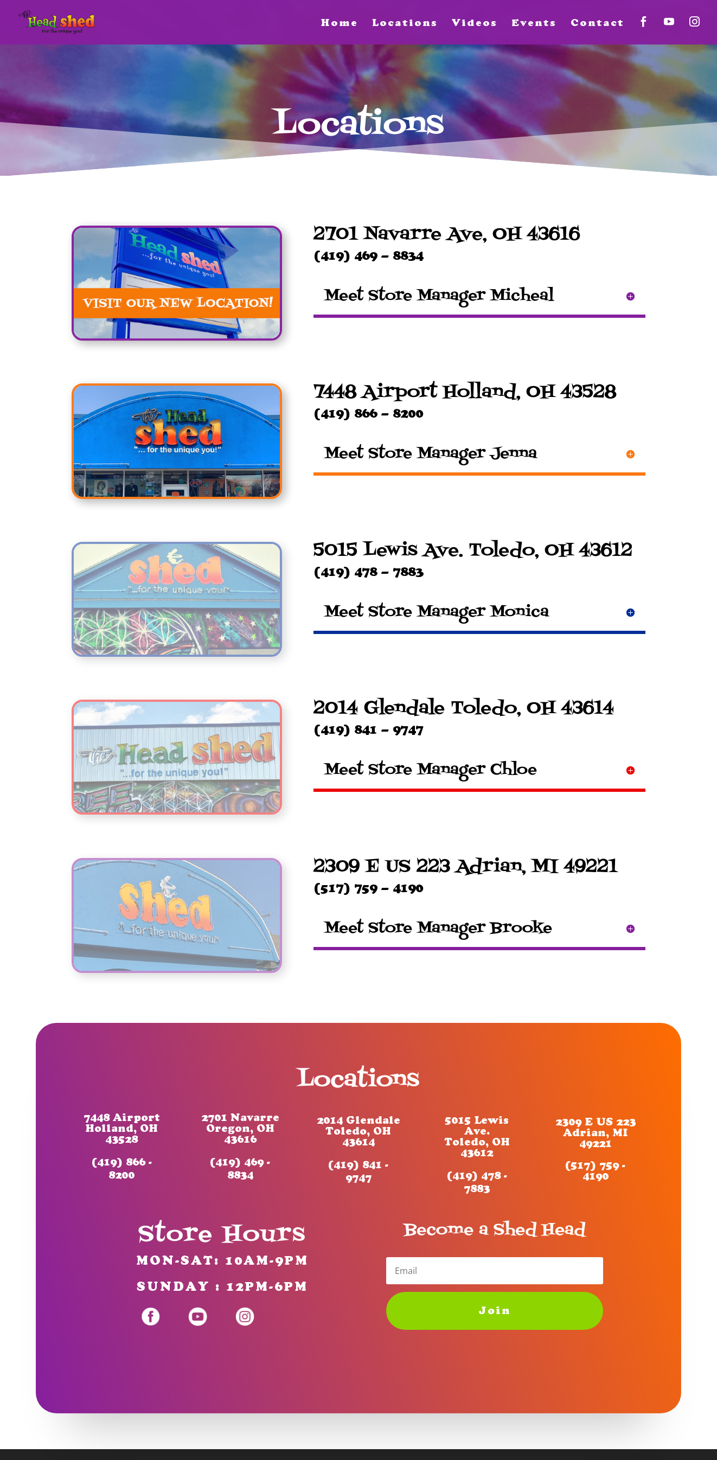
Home (339, 23)
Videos (474, 23)
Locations (405, 23)
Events (533, 23)
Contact (597, 23)
